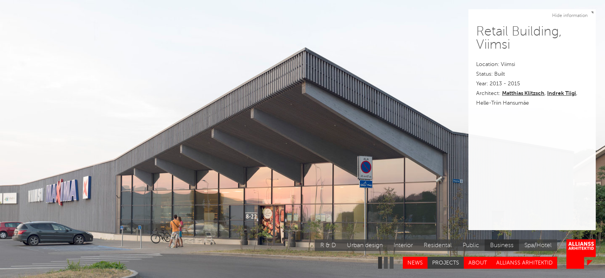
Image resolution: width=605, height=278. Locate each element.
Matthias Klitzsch (523, 93)
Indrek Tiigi (561, 93)
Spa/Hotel (538, 245)
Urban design (365, 245)
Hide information (573, 14)
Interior (403, 245)
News (415, 263)
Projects (445, 263)
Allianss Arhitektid (524, 263)
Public (471, 245)
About (477, 263)
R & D (328, 245)
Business (502, 245)
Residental (438, 245)
